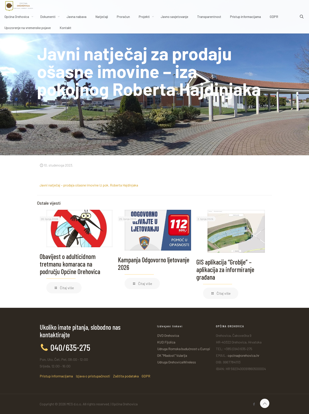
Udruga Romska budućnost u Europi (183, 349)
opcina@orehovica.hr (243, 355)
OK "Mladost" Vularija (172, 355)
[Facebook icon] (254, 404)
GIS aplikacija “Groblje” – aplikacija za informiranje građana (225, 269)
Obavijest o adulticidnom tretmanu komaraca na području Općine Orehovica (70, 263)
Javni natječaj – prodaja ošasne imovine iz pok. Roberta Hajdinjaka (88, 185)
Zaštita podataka (126, 376)
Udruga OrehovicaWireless (176, 362)
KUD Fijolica (166, 342)
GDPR (146, 376)
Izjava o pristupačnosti (93, 376)
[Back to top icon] (264, 403)
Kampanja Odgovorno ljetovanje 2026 (153, 263)
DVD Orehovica (168, 335)
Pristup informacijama (56, 376)
